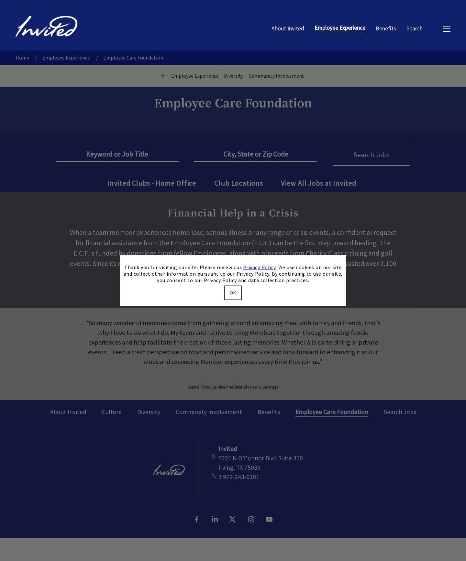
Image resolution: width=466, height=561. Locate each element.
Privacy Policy (259, 267)
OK (233, 292)
